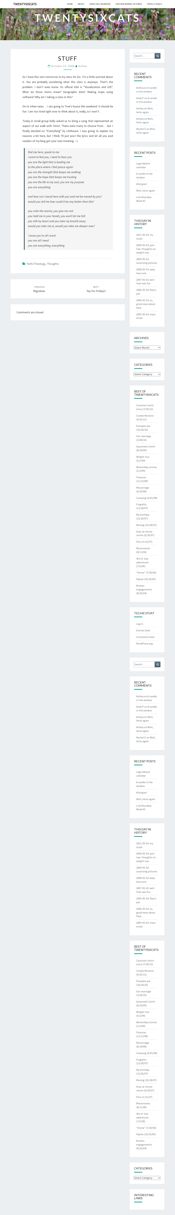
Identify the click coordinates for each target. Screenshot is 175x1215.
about (81, 3)
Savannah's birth (145, 446)
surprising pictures (146, 262)
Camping (141, 498)
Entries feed (143, 630)
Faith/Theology (36, 264)
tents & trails (154, 3)
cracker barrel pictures (128, 3)
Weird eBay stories (146, 467)
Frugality (141, 504)
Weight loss (142, 456)
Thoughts (53, 264)
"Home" (140, 572)
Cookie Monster (145, 415)
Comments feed (145, 637)
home (70, 3)
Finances (141, 477)
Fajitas (140, 579)
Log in (139, 623)
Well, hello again (145, 190)
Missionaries (143, 548)
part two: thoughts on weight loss (146, 248)
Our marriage (143, 436)
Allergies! (141, 184)
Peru (138, 541)
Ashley (82, 66)
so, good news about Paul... (145, 304)
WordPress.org (144, 643)
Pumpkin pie (143, 426)
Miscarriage (142, 487)
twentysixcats (24, 4)
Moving (140, 525)
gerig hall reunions (100, 3)
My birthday (142, 514)
